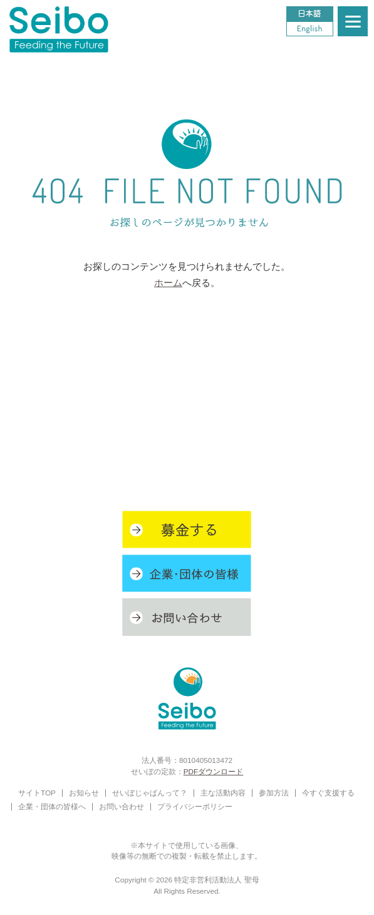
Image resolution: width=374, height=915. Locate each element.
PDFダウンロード (214, 771)
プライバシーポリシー (194, 806)
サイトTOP (37, 793)
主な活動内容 (223, 793)
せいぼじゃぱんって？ (149, 793)
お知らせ (84, 793)
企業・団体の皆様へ (52, 806)
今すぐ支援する (328, 793)
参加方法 (274, 793)
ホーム (168, 283)
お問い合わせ (121, 806)
